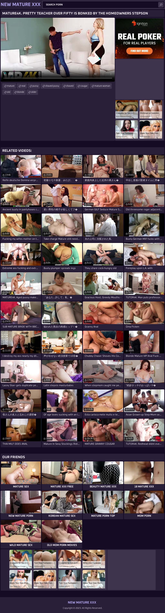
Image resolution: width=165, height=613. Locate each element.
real (23, 86)
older (33, 92)
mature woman (102, 86)
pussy (35, 86)
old (8, 92)
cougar (83, 86)
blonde (20, 92)
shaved (69, 86)
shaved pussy (52, 86)
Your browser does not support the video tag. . (58, 50)
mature (11, 86)
